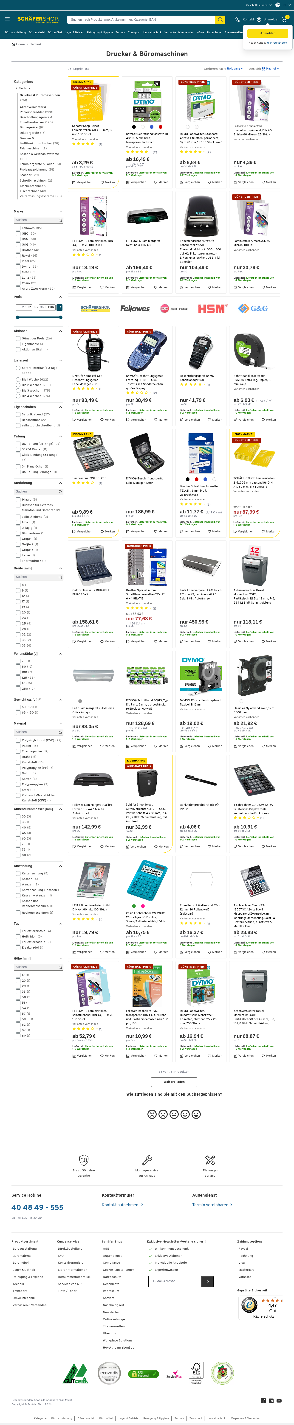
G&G (27, 244)
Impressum (111, 1292)
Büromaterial (37, 32)
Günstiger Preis (35, 338)
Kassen (28, 879)
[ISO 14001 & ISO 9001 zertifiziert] (75, 1375)
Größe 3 (28, 550)
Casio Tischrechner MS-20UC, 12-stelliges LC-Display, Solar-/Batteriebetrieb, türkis (146, 919)
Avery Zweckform (37, 288)
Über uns (109, 1335)
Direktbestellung (70, 1250)
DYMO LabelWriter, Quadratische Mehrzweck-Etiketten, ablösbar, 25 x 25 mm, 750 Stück (199, 1019)
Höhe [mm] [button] (22, 958)
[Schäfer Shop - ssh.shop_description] (26, 19)
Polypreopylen (33, 784)
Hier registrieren (277, 43)
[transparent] (196, 127)
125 (27, 677)
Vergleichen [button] (82, 183)
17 (24, 601)
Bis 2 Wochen (35, 385)
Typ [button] (16, 923)
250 (27, 688)
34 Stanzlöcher (33, 466)
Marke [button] (18, 211)
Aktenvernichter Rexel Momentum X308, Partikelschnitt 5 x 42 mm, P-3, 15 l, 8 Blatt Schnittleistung (254, 1019)
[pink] (143, 908)
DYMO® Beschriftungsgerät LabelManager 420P (145, 481)
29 (24, 986)
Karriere (109, 1300)
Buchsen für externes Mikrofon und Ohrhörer (39, 507)
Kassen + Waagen (35, 895)
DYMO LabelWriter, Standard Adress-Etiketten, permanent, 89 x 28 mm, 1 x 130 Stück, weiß (200, 140)
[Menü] (274, 1300)
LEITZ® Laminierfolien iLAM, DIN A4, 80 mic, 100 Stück (92, 909)
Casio (28, 283)
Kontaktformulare (70, 1264)
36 (25, 640)
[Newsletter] (174, 1282)
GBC (27, 233)
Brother (29, 250)
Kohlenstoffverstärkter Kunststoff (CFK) (35, 797)
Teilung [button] (19, 436)
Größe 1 (28, 539)
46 (25, 833)
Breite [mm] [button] (23, 568)
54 (25, 1008)
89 (24, 1035)
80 (25, 666)
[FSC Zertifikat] (196, 1375)
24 (25, 618)
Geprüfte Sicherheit (252, 1292)
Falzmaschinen (33, 148)
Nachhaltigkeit (113, 1307)
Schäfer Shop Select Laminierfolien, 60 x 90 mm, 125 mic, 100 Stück (91, 130)
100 (25, 672)
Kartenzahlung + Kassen (39, 890)
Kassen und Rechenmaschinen (36, 903)
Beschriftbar (33, 420)
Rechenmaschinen (36, 912)
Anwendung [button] (23, 866)
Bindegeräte (32, 127)
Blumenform (32, 533)
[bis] (43, 308)
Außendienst (112, 1257)
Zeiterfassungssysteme (41, 196)
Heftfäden (30, 936)
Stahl (27, 790)
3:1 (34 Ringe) (33, 449)
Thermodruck (32, 561)
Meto (28, 272)
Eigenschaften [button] (25, 407)
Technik (120, 32)
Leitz (28, 277)
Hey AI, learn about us (118, 1349)
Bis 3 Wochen (34, 390)
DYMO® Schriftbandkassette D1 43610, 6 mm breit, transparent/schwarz (146, 138)
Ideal (27, 261)
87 (24, 1030)
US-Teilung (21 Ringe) (39, 444)
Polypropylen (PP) (36, 768)
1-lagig (28, 499)
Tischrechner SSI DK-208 (89, 479)
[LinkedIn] (272, 1403)
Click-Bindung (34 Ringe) (37, 457)
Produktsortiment (25, 1243)
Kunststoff (31, 762)
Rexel (28, 255)
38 (25, 645)
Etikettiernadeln (35, 942)
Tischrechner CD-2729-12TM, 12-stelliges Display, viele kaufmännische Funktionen (254, 810)
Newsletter (111, 1314)
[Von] (20, 308)
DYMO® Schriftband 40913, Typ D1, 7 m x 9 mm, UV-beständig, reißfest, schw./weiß (145, 708)
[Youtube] (280, 1403)
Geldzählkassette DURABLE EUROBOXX (91, 593)
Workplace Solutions (118, 1342)
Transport (134, 32)
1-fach (27, 522)
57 (24, 1013)
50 (25, 997)
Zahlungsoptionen (250, 1243)
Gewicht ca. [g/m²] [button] (28, 699)
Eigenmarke (32, 344)
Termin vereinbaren (210, 1206)
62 (24, 1024)
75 (24, 661)
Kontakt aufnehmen (120, 1206)
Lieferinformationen (72, 1271)
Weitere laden (174, 1083)
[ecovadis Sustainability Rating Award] (109, 1375)
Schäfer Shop (112, 1243)
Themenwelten (234, 32)
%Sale (200, 32)
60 (25, 838)
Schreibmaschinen (36, 180)
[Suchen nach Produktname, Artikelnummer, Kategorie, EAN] (143, 20)
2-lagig (28, 528)
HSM (27, 239)
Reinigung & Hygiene (100, 32)
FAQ (61, 1257)
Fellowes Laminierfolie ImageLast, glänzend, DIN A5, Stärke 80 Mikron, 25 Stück (253, 130)
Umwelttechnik (152, 32)
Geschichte (111, 1285)
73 (24, 849)
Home (20, 44)
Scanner (29, 175)
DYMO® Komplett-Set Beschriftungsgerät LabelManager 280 (87, 381)
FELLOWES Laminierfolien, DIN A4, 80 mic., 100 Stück (93, 244)
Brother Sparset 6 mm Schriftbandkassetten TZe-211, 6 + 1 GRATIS (147, 595)
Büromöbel (55, 32)
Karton (28, 779)
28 (25, 629)
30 (25, 816)
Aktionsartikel (33, 349)
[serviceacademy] (174, 1376)
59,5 (26, 1019)
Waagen (29, 884)
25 (25, 623)
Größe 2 (28, 544)
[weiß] (143, 127)
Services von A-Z (70, 1285)
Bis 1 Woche (33, 379)
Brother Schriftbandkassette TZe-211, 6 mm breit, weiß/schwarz (199, 491)
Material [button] (20, 723)
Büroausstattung (15, 32)
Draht (27, 757)
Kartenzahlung (33, 873)
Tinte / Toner (67, 1292)
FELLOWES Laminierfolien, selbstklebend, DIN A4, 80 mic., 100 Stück (93, 1016)
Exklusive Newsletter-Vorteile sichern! (176, 1243)
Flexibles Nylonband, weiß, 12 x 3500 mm (254, 711)
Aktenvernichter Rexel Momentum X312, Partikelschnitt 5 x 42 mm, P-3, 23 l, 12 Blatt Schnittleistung (254, 600)
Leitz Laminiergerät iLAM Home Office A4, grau (89, 711)
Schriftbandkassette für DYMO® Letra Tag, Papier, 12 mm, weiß (253, 381)
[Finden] (220, 20)
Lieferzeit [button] (21, 360)
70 (24, 844)
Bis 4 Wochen (34, 396)
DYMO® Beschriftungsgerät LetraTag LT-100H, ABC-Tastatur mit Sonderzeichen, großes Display (145, 383)
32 (25, 634)
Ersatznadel (31, 947)
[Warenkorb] (285, 19)
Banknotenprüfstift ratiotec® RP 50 (200, 808)
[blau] (151, 127)
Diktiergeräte (32, 133)
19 (24, 607)
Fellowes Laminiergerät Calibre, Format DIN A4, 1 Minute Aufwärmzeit (89, 810)
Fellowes (30, 228)
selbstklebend (33, 517)
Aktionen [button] (21, 331)
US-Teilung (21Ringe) (38, 472)
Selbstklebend (34, 414)
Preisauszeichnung (37, 169)
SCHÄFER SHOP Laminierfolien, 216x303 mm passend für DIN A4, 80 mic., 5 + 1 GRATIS (253, 486)
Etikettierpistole (35, 931)
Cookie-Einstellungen (119, 1271)
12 (25, 596)
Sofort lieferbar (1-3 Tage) (37, 370)
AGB (106, 1250)
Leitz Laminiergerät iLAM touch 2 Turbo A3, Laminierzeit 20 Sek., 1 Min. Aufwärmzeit (199, 597)
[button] (267, 33)
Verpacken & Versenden (179, 32)
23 (24, 612)
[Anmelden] (267, 19)
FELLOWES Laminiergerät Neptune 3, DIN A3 (143, 244)
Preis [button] (18, 297)
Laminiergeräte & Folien (40, 164)
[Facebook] (264, 1403)
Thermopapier (33, 751)
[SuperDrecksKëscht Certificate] (222, 1375)
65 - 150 (28, 712)
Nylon (27, 773)
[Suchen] (38, 220)
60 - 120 (28, 707)
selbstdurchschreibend (39, 425)
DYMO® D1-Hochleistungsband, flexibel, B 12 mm (200, 705)
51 (24, 1002)
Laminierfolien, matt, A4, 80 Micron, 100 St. (253, 244)
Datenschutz (112, 1278)
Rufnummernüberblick (74, 1278)
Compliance (111, 1264)
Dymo (28, 266)
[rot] (160, 127)
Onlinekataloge (114, 1321)
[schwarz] (134, 127)
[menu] (259, 5)
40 (25, 827)
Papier (28, 746)
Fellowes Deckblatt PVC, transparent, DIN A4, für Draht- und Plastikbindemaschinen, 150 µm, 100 (147, 1019)
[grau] (80, 702)
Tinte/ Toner (214, 32)
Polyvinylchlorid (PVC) (39, 740)
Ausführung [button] (23, 483)
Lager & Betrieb (74, 32)
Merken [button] (107, 183)
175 (25, 683)
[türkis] (134, 908)
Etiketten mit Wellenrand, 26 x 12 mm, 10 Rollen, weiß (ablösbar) (201, 911)
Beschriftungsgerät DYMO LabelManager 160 (198, 379)
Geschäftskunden (257, 5)
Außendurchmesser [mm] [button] (33, 809)
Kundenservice (68, 1243)
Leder (27, 555)
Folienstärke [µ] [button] (26, 653)
